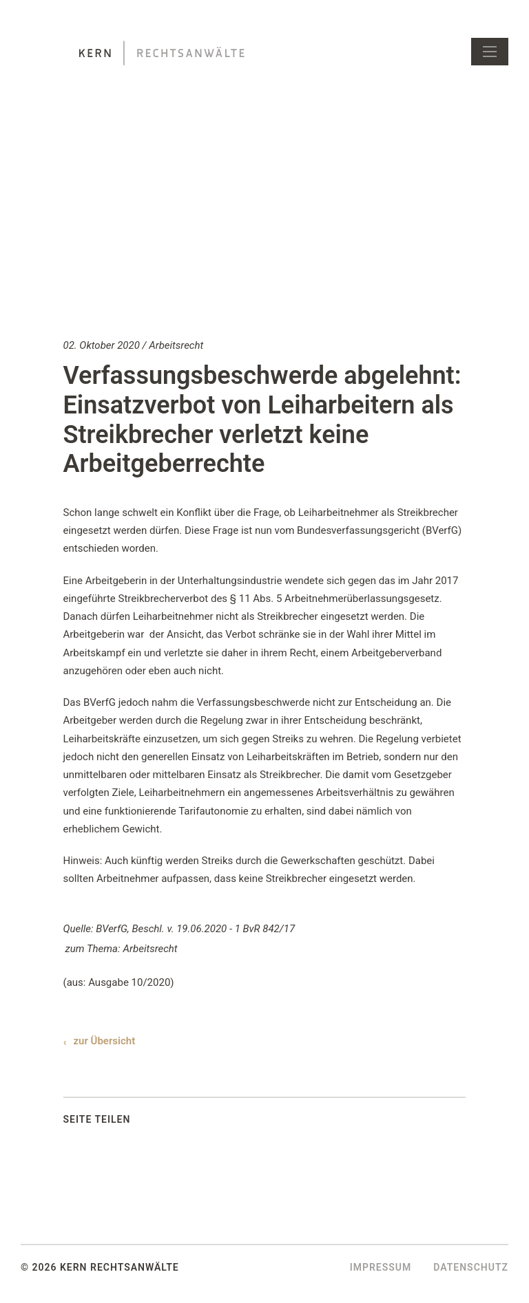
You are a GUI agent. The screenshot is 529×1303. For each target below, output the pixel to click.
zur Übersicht (105, 1041)
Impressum (381, 1267)
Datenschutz (470, 1267)
